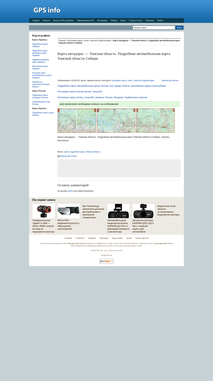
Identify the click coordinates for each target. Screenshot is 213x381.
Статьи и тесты (135, 20)
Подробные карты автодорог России (40, 96)
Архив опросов (141, 238)
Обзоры (113, 20)
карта (66, 152)
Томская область (93, 152)
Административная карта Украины (40, 61)
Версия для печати (170, 80)
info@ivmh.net (106, 255)
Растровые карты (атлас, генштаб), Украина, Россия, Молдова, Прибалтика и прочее (102, 97)
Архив (129, 238)
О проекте (80, 238)
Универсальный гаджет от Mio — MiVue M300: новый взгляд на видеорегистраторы (44, 226)
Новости (46, 20)
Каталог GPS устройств (63, 20)
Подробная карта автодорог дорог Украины (39, 53)
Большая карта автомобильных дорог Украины (42, 75)
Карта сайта (117, 238)
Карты (123, 20)
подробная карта (77, 152)
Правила (92, 238)
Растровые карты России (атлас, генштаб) (80, 91)
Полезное (150, 20)
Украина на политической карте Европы (41, 84)
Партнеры (104, 238)
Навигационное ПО (85, 20)
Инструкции (102, 20)
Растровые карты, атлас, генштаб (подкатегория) (89, 40)
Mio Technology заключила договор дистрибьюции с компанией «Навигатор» (93, 212)
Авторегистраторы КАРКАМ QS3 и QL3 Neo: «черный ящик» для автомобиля (143, 226)
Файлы (160, 20)
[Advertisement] (126, 9)
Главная (36, 20)
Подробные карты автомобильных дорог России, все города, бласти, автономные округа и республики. (112, 86)
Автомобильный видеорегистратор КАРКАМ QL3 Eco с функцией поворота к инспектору (118, 226)
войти (70, 191)
